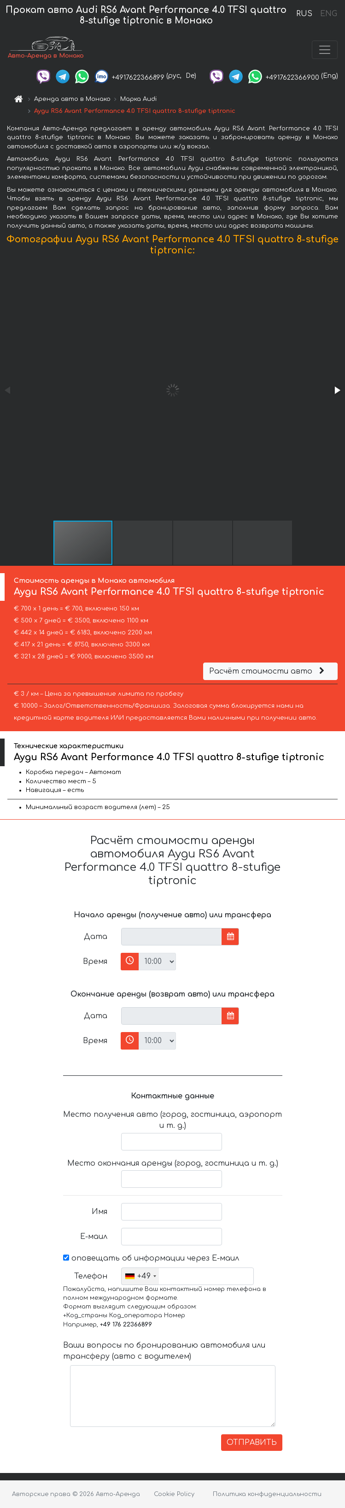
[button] (336, 390)
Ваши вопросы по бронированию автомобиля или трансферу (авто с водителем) (164, 1351)
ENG (328, 14)
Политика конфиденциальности (267, 1494)
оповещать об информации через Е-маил (151, 1258)
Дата (95, 937)
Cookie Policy (174, 1494)
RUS (304, 14)
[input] (171, 936)
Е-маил (93, 1236)
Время (95, 961)
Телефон (90, 1276)
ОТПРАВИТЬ (252, 1442)
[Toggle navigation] (325, 50)
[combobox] (140, 1276)
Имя (99, 1212)
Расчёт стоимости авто (268, 671)
